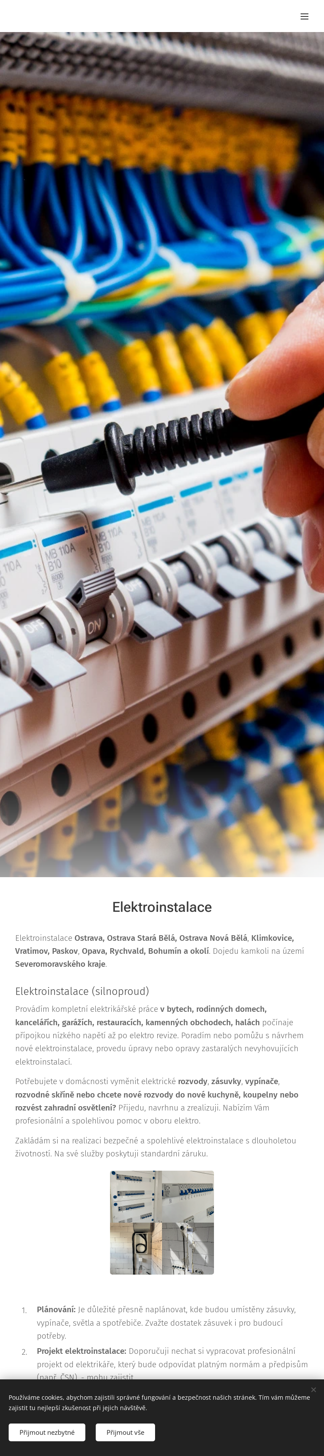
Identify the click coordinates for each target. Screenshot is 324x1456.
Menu (304, 16)
